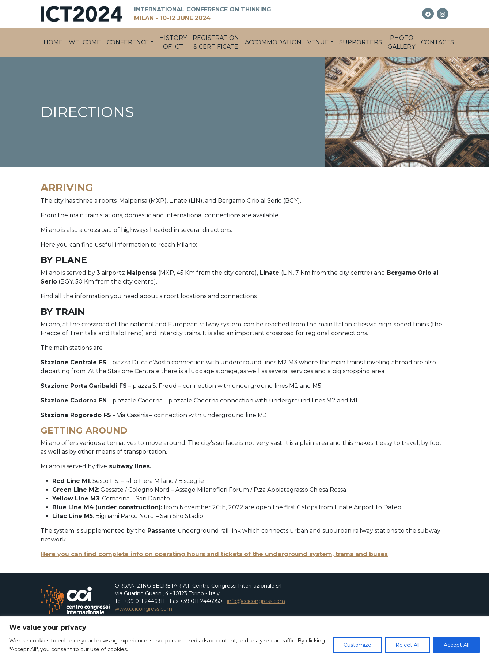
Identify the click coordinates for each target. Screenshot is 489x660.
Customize (357, 645)
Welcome (85, 42)
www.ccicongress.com (143, 608)
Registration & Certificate (216, 42)
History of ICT (173, 42)
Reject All (407, 645)
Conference (128, 42)
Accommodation (273, 42)
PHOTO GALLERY (401, 42)
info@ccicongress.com (256, 601)
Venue (318, 42)
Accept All (456, 645)
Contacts (437, 42)
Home (53, 42)
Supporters (360, 42)
